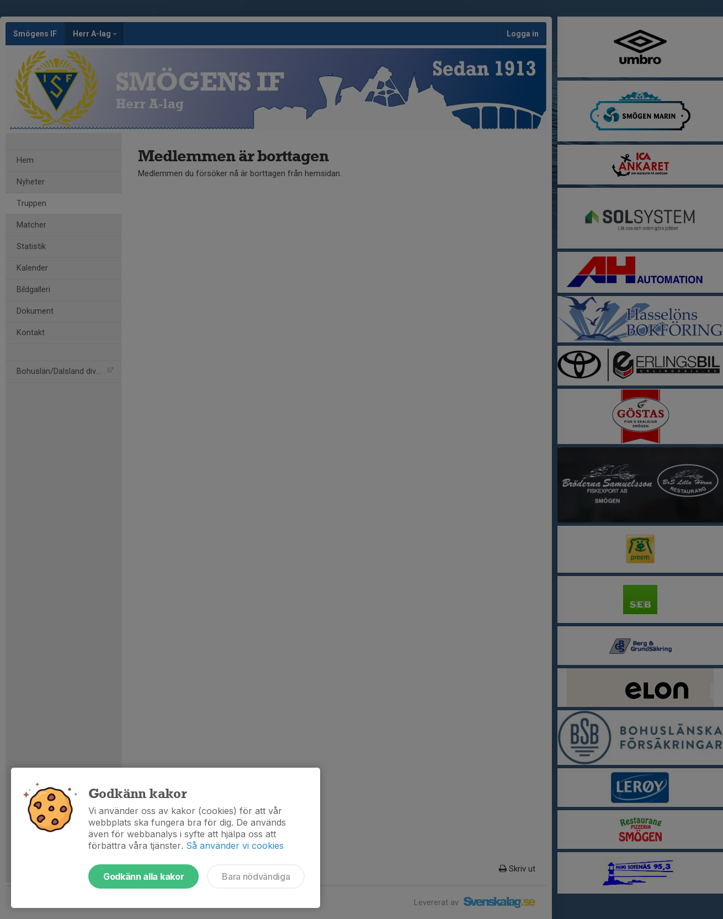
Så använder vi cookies (235, 845)
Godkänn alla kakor (143, 876)
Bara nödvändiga (256, 876)
